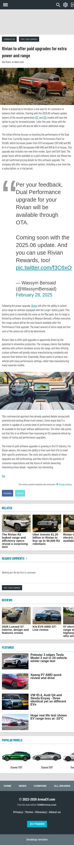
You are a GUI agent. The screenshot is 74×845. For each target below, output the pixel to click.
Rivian (34, 305)
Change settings (64, 484)
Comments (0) (9, 39)
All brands (62, 785)
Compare (40, 785)
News (22, 785)
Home (7, 785)
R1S (45, 117)
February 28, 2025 (34, 294)
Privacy (18, 812)
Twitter (20, 493)
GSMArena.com (46, 804)
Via (3, 476)
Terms (29, 812)
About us (55, 812)
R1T (37, 117)
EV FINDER (37, 824)
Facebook (7, 493)
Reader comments (15, 558)
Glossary (41, 812)
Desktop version (37, 839)
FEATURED (8, 647)
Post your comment (29, 39)
